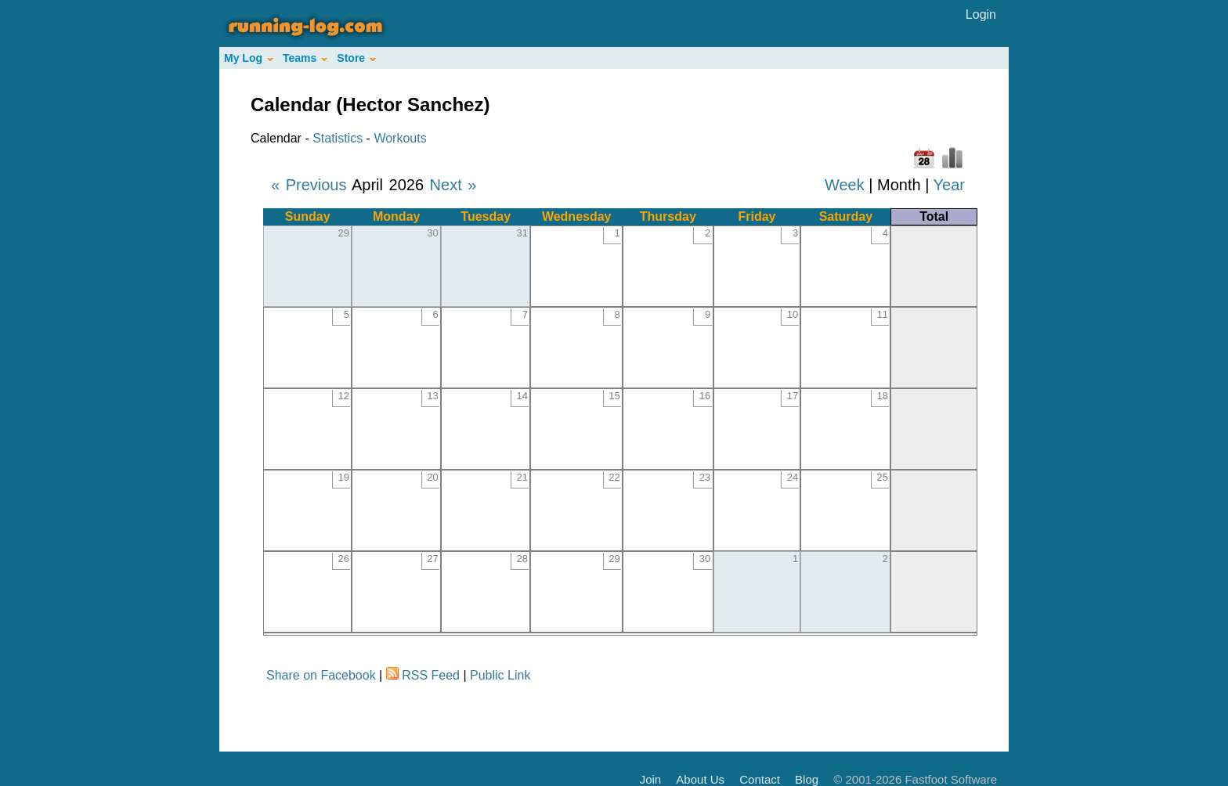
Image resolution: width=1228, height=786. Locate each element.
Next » (453, 184)
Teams (305, 58)
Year (949, 184)
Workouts (400, 138)
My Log (248, 58)
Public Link (500, 675)
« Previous (309, 184)
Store (356, 58)
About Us (700, 779)
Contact (759, 779)
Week (845, 184)
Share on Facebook (321, 675)
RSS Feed (431, 675)
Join (651, 779)
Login (981, 14)
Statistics (337, 138)
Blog (806, 779)
